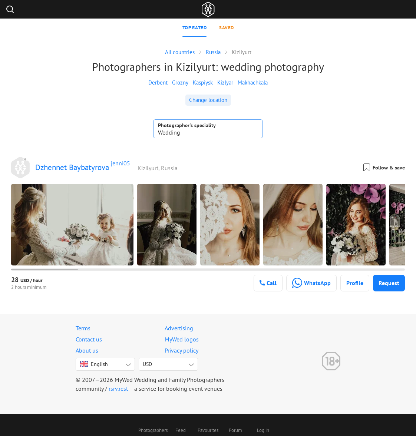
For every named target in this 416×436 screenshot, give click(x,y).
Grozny (180, 82)
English (94, 364)
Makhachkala (253, 82)
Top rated (194, 27)
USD (147, 364)
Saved (226, 27)
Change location (208, 99)
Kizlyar (225, 82)
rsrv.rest (118, 388)
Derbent (158, 82)
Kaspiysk (203, 82)
